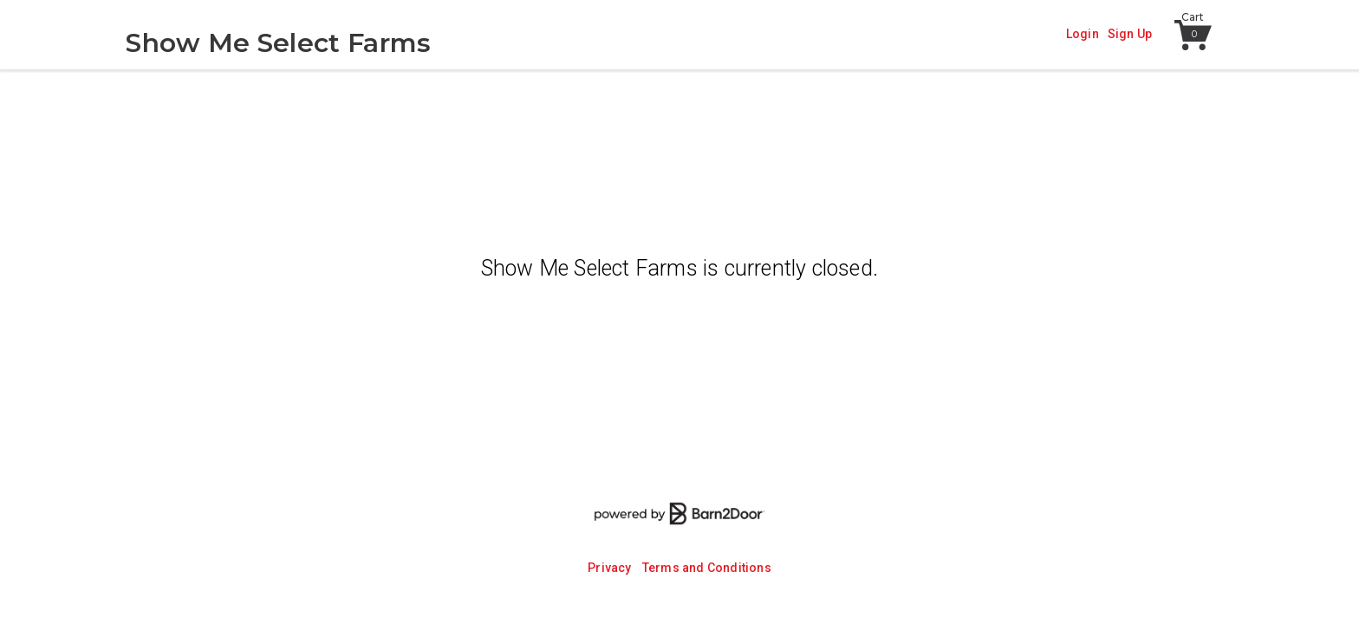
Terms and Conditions (706, 568)
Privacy (609, 568)
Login (1082, 34)
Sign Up (1130, 34)
